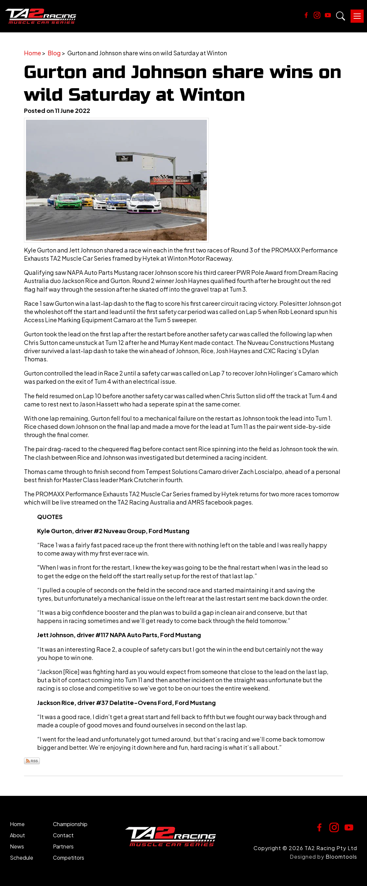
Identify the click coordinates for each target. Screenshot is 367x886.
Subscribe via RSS (32, 761)
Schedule (21, 858)
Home (32, 53)
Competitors (68, 858)
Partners (63, 847)
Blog (54, 53)
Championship (70, 824)
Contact (63, 836)
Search (341, 16)
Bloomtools (341, 857)
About (17, 836)
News (17, 847)
